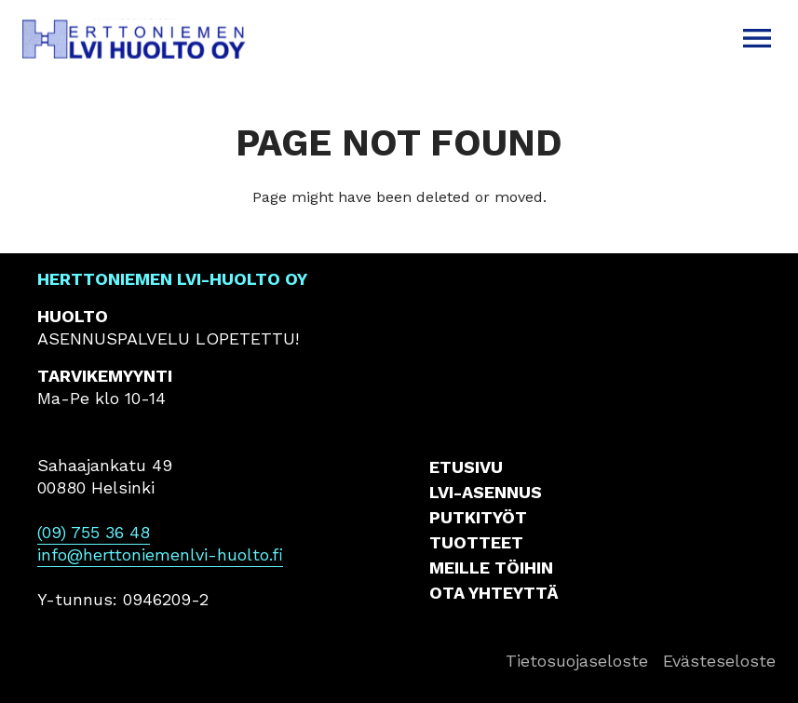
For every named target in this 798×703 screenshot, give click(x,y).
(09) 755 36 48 (93, 532)
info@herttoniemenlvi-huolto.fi (160, 554)
